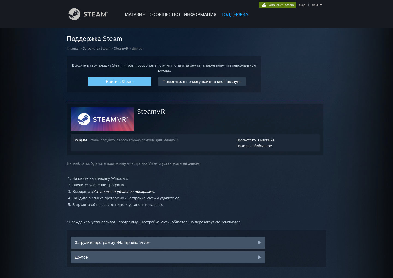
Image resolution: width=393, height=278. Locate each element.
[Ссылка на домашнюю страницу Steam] (92, 18)
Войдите (80, 140)
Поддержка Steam (94, 38)
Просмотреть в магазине (255, 140)
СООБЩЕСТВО (164, 14)
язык (315, 5)
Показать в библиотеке (254, 146)
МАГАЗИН (135, 14)
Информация (200, 14)
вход (302, 5)
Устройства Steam (97, 48)
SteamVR (121, 48)
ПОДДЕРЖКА (234, 14)
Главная (73, 48)
